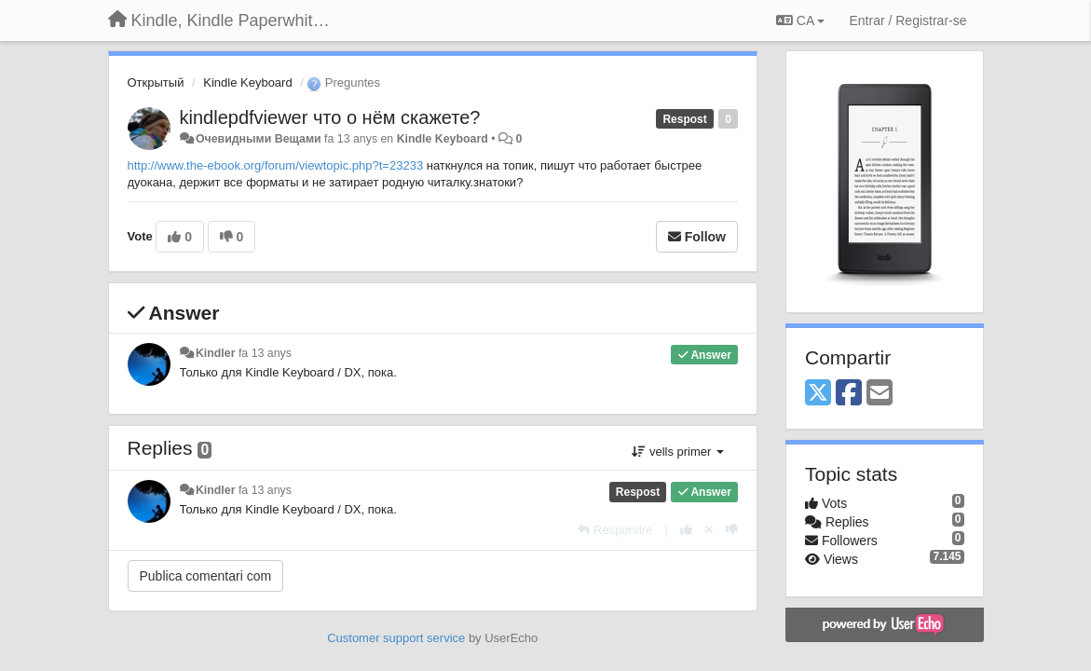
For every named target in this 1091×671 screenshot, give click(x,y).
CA (800, 20)
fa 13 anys (265, 353)
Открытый (156, 82)
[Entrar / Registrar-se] (907, 20)
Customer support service (396, 638)
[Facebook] (849, 393)
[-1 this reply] (732, 530)
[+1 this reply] (686, 530)
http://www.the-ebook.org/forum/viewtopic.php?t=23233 (276, 165)
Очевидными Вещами (258, 138)
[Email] (879, 393)
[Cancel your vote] (709, 530)
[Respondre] (615, 530)
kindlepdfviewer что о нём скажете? (330, 117)
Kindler (216, 353)
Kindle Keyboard (247, 82)
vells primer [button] (678, 452)
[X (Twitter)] (818, 393)
